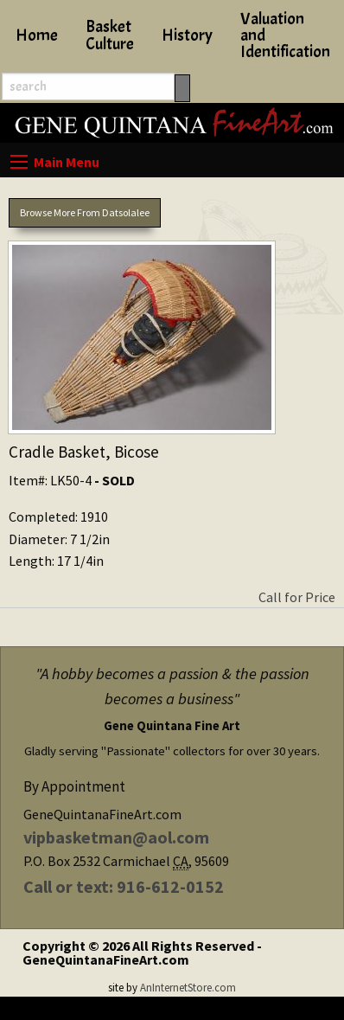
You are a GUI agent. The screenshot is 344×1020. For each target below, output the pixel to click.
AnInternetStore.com (188, 987)
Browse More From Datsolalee (85, 212)
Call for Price (296, 597)
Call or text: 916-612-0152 (123, 886)
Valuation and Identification (285, 35)
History (187, 35)
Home (37, 35)
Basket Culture (110, 35)
